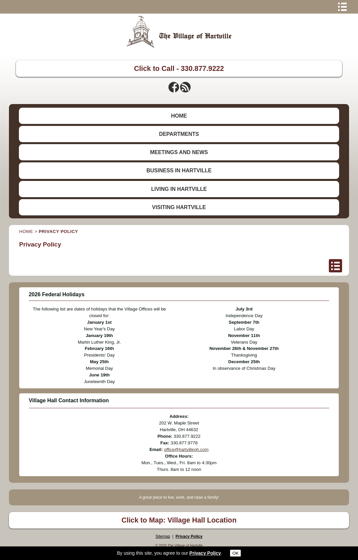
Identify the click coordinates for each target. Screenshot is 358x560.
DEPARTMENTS (179, 134)
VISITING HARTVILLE (179, 207)
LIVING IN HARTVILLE (179, 189)
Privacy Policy (189, 536)
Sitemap (162, 536)
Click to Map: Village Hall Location (179, 520)
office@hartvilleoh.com (186, 449)
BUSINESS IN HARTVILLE (179, 170)
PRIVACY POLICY (58, 231)
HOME (179, 116)
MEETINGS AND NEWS (179, 152)
